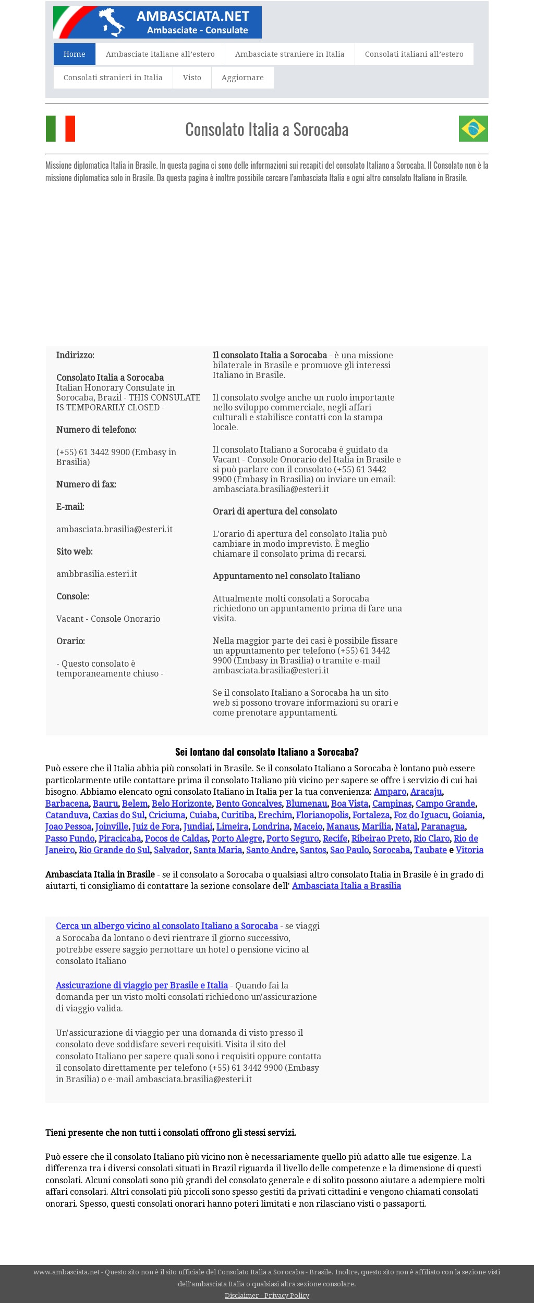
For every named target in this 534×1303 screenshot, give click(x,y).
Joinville (111, 827)
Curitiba (237, 815)
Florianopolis (322, 815)
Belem (135, 804)
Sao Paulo (349, 850)
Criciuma (167, 815)
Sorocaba (391, 850)
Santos (313, 850)
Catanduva (66, 815)
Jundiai (198, 827)
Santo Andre (271, 850)
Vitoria (469, 850)
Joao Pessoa (68, 827)
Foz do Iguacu (421, 815)
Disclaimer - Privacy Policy (267, 1295)
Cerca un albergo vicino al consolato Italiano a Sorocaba (167, 926)
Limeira (232, 827)
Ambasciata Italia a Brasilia (346, 886)
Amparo (390, 792)
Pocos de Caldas (176, 839)
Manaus (342, 827)
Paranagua (443, 827)
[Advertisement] (267, 260)
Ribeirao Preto (380, 839)
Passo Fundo (69, 839)
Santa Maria (217, 850)
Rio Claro (432, 839)
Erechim (275, 815)
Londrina (270, 827)
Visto (192, 77)
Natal (406, 827)
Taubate (430, 850)
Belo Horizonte (182, 804)
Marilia (376, 827)
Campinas (391, 804)
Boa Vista (349, 804)
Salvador (171, 850)
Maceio (308, 827)
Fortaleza (371, 815)
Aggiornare (243, 77)
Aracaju (426, 792)
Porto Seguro (292, 839)
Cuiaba (203, 815)
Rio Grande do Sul (114, 850)
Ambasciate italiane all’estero (160, 54)
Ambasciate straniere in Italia (290, 54)
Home (75, 54)
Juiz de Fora (155, 827)
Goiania (467, 815)
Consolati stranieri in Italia (113, 77)
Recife (335, 839)
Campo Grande (445, 804)
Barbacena (67, 804)
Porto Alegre (237, 839)
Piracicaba (120, 839)
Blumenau (306, 804)
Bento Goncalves (249, 804)
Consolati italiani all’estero (414, 54)
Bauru (105, 804)
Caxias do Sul (118, 815)
